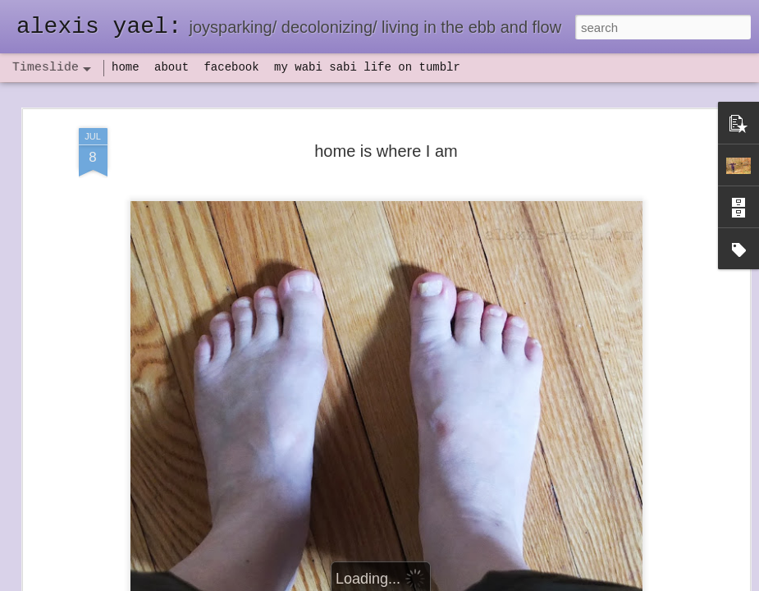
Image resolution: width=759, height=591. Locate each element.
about (171, 67)
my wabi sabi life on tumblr (367, 67)
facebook (230, 67)
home (125, 67)
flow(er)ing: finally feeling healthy (411, 569)
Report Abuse (478, 582)
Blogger (431, 582)
